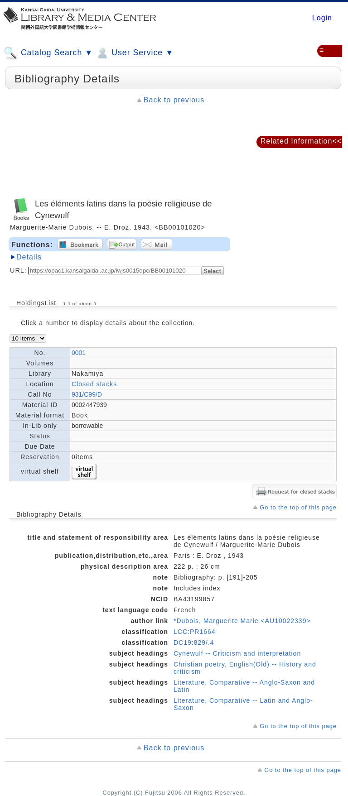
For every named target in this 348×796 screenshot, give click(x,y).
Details (29, 257)
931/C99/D (87, 394)
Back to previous (174, 100)
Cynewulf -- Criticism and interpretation (237, 653)
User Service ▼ (134, 53)
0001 (79, 352)
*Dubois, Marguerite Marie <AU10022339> (242, 620)
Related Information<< (301, 141)
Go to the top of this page (298, 507)
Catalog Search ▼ (48, 53)
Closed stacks (94, 384)
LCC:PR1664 (195, 631)
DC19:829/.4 (194, 642)
